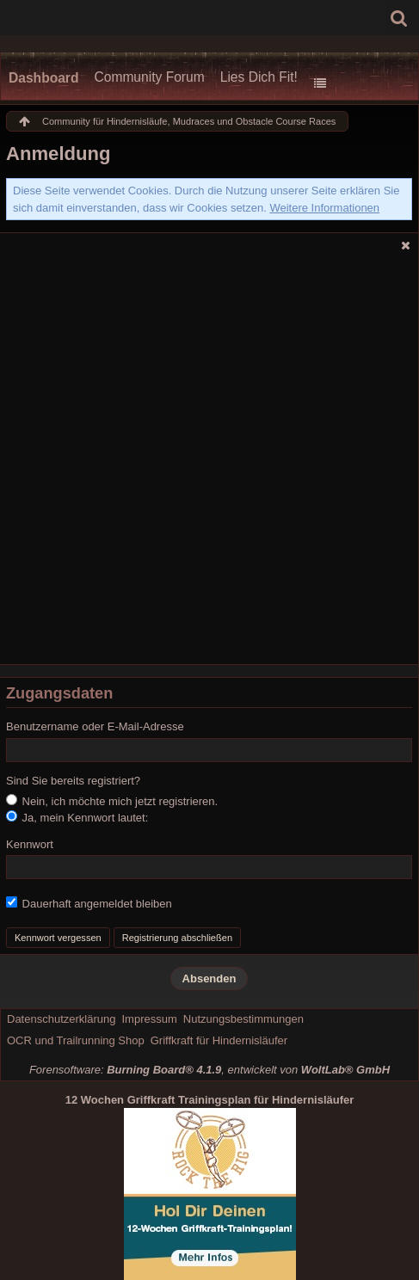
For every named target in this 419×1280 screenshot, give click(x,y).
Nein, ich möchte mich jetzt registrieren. (112, 801)
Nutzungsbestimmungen (243, 1018)
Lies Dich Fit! (259, 77)
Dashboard (43, 78)
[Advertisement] (209, 463)
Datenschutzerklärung (61, 1018)
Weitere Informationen (324, 207)
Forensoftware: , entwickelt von (209, 1069)
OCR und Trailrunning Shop (76, 1040)
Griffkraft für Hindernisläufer (219, 1040)
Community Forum (149, 77)
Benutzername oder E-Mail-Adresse (95, 726)
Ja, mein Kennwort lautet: (77, 817)
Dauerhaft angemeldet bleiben (89, 903)
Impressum (148, 1018)
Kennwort (29, 844)
